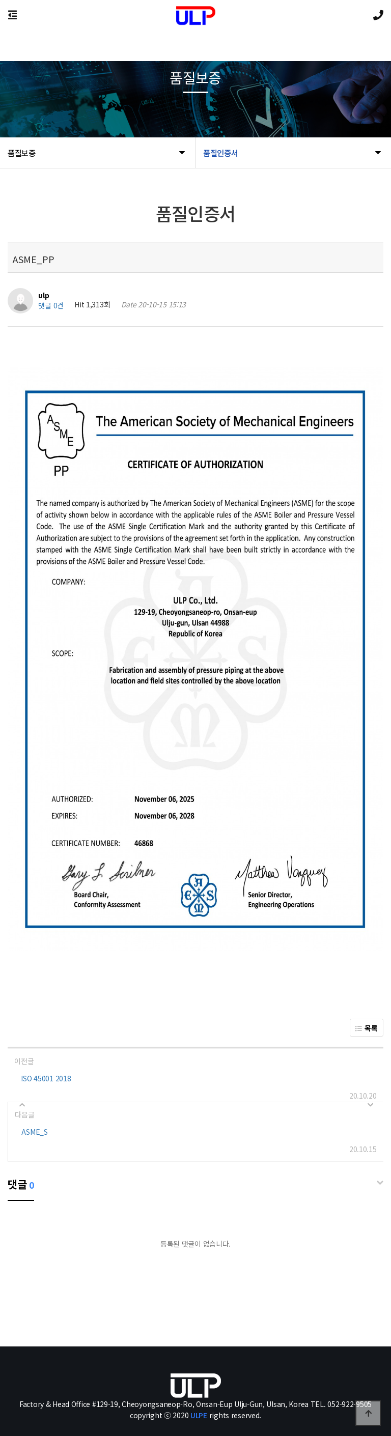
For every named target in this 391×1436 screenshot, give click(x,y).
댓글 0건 (51, 306)
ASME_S (34, 1132)
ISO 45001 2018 (46, 1078)
